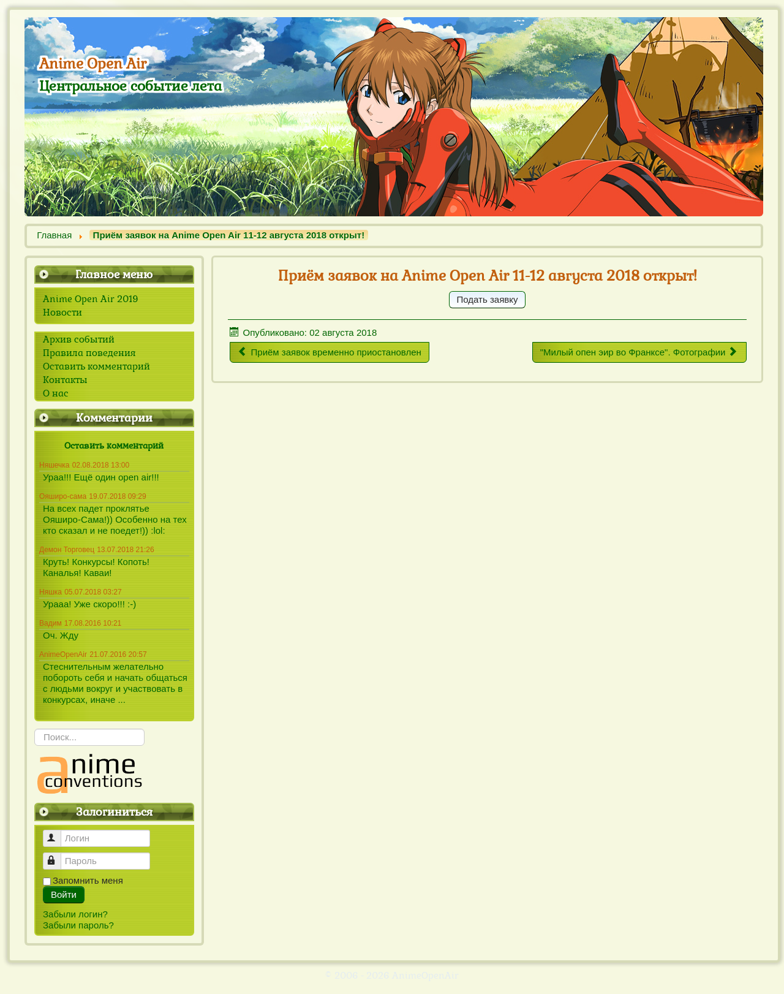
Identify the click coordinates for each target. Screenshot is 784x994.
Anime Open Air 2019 (90, 299)
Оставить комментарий (96, 366)
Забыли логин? (75, 914)
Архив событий (79, 339)
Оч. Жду (60, 635)
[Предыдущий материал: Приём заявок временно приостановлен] (329, 352)
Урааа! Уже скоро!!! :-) (89, 604)
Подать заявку (487, 299)
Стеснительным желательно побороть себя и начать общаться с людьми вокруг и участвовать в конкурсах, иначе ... (115, 683)
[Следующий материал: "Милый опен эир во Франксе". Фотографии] (639, 352)
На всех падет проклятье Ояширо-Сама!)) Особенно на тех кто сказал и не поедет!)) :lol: (115, 519)
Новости (62, 312)
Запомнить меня (88, 880)
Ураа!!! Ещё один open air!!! (101, 477)
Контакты (65, 380)
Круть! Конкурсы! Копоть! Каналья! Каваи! (96, 567)
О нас (56, 393)
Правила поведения (89, 353)
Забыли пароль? (78, 925)
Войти (64, 894)
